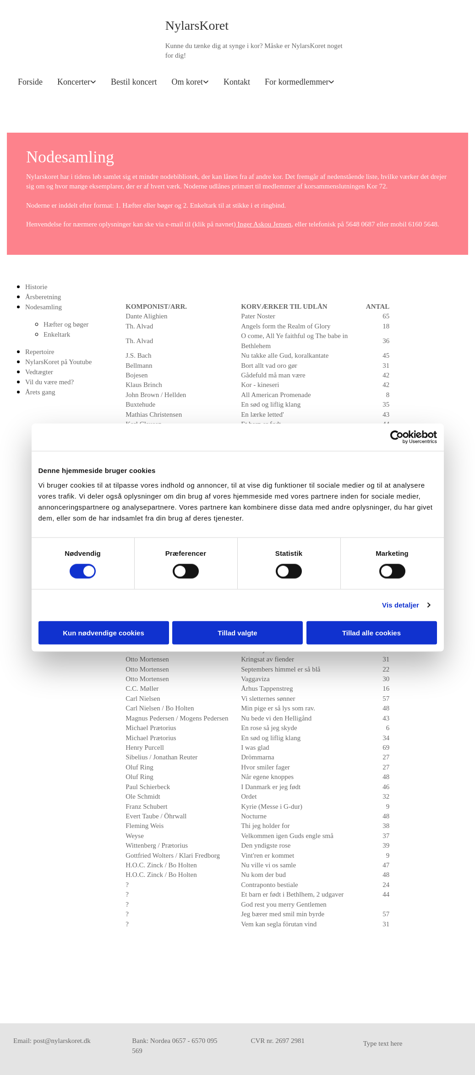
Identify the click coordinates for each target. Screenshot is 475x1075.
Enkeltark (57, 334)
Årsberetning (43, 297)
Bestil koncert (134, 81)
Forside (30, 81)
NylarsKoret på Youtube (58, 362)
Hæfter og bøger (66, 324)
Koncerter (73, 81)
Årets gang (40, 392)
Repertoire (39, 351)
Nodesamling (43, 307)
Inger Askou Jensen (263, 224)
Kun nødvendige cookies (103, 632)
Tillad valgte (237, 632)
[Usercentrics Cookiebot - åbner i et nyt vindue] (397, 437)
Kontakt (237, 81)
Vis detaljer (400, 605)
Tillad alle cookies (371, 632)
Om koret (186, 81)
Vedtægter (39, 372)
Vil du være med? (49, 382)
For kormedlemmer (296, 81)
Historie (36, 286)
